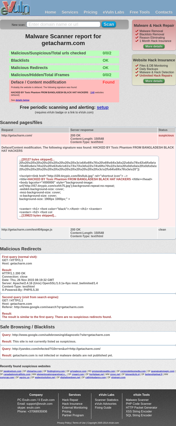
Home (50, 12)
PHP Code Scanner (138, 403)
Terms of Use (79, 423)
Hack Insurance (72, 403)
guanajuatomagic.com (162, 371)
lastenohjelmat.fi (153, 374)
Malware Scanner (137, 399)
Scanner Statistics (106, 399)
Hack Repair (70, 399)
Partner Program (73, 415)
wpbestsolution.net (45, 377)
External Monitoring (74, 407)
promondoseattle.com (103, 371)
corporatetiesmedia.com (133, 371)
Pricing (91, 12)
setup (103, 107)
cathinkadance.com (95, 377)
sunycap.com (7, 377)
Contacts (164, 12)
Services (70, 12)
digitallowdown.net (70, 377)
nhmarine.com (34, 371)
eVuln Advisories (106, 403)
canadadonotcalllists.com (16, 374)
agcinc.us (24, 377)
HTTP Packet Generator (141, 407)
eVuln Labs (113, 12)
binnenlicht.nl (132, 374)
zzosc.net (115, 374)
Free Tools (140, 12)
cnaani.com (78, 374)
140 (92, 92)
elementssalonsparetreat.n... (52, 374)
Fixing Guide (103, 407)
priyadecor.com (78, 371)
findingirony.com (56, 371)
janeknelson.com (12, 371)
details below (22, 100)
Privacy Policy (64, 423)
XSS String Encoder (139, 411)
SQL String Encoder (139, 415)
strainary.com (118, 377)
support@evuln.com (39, 403)
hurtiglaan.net (96, 374)
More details (153, 46)
